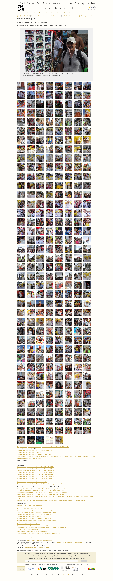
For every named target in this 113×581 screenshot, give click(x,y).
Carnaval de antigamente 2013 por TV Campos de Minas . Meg (34, 450)
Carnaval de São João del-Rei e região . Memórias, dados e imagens (36, 520)
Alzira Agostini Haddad (66, 574)
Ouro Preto (67, 3)
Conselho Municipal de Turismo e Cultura (28, 524)
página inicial (23, 15)
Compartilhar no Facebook (24, 550)
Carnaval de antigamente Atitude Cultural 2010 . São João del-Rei (35, 472)
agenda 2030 (58, 558)
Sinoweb (56, 578)
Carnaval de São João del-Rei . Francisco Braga (30, 509)
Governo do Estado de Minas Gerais (41, 540)
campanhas (32, 558)
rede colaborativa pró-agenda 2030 (79, 15)
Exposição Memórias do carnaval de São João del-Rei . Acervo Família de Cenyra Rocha (42, 492)
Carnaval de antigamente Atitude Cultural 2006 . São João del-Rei (35, 478)
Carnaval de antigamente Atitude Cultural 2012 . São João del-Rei (35, 469)
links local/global (74, 558)
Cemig (28, 540)
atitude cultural (84, 553)
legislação (70, 556)
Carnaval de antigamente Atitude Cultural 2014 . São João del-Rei (35, 467)
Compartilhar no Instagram (39, 550)
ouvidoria (65, 558)
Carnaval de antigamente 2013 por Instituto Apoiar (31, 452)
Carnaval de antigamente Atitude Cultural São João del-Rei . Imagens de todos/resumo (41, 484)
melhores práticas (62, 553)
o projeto (36, 553)
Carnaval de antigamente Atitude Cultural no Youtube (32, 482)
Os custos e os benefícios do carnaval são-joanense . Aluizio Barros (36, 510)
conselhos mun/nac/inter (29, 556)
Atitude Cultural (28, 547)
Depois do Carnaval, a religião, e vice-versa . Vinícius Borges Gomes (36, 512)
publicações (55, 556)
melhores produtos (73, 553)
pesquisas (63, 556)
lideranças (40, 556)
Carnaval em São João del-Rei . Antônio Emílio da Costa (33, 507)
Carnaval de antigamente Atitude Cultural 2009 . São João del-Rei (35, 474)
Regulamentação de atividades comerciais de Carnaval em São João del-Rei (38, 522)
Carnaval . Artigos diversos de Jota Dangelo (29, 505)
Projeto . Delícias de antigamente (26, 537)
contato (83, 558)
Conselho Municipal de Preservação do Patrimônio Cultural (33, 525)
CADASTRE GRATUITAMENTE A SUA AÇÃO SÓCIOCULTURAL (75, 564)
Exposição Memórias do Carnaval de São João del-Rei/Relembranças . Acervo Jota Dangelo (43, 489)
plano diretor (78, 556)
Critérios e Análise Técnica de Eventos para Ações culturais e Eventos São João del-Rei (41, 527)
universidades (87, 556)
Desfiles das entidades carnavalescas (27, 529)
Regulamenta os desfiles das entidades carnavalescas (32, 531)
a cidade (42, 553)
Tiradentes (49, 3)
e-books (50, 558)
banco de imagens (42, 558)
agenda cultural (51, 553)
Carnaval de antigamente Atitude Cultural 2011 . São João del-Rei (35, 470)
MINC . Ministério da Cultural (42, 547)
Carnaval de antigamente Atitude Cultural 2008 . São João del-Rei (35, 476)
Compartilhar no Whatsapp (54, 550)
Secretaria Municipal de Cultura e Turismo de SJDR (70, 542)
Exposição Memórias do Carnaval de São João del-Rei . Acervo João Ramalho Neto (40, 490)
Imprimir (65, 550)
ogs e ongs (48, 556)
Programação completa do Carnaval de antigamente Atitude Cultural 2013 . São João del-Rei (43, 447)
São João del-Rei (29, 3)
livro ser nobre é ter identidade (46, 15)
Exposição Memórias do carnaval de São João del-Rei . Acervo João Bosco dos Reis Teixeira (43, 494)
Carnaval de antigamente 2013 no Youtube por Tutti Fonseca (34, 454)
